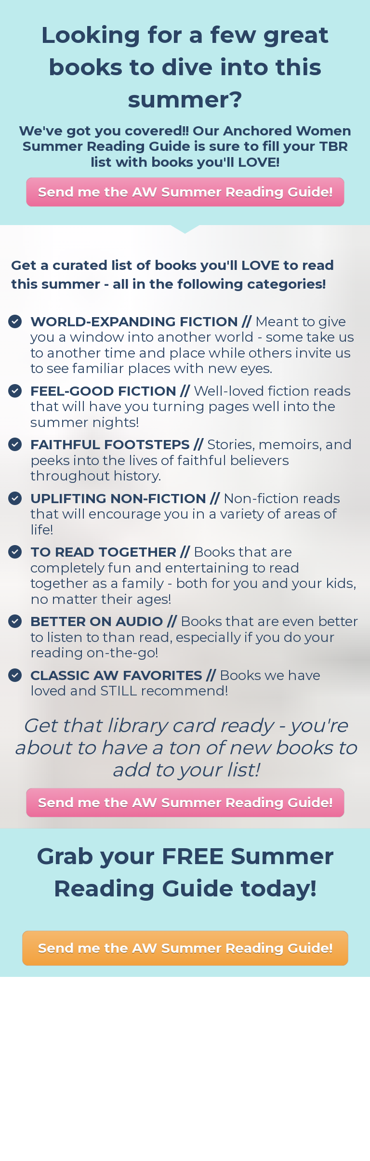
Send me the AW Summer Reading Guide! (185, 192)
